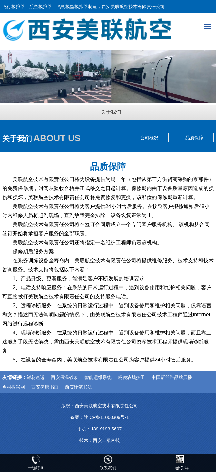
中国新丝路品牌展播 (172, 377)
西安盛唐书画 (44, 387)
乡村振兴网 (13, 387)
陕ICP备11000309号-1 (106, 417)
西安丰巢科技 (106, 440)
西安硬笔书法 (78, 387)
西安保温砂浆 (64, 377)
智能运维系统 (98, 377)
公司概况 (149, 137)
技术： (86, 440)
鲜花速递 (35, 377)
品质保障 (194, 137)
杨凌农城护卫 (131, 377)
